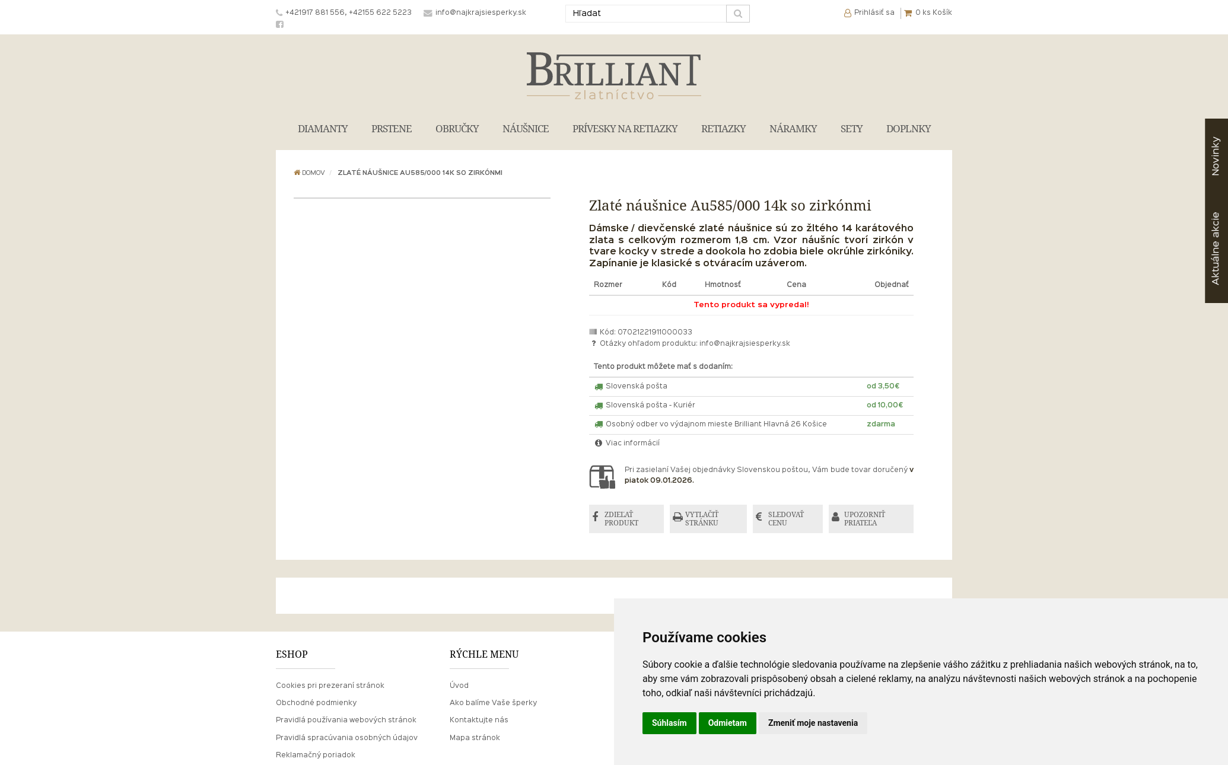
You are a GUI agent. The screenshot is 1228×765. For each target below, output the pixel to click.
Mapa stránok (475, 738)
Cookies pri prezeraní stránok (330, 686)
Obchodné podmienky (316, 703)
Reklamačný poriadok (315, 755)
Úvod (459, 686)
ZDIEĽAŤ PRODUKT (621, 518)
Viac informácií (627, 444)
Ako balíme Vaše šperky (493, 703)
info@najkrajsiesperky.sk (744, 344)
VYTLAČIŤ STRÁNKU (701, 518)
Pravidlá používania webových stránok (346, 720)
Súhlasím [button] (669, 723)
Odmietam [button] (727, 723)
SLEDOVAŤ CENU (786, 518)
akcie (1215, 248)
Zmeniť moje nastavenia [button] (813, 723)
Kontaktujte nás (479, 720)
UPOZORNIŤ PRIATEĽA (864, 518)
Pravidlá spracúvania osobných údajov (347, 738)
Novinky (1215, 156)
